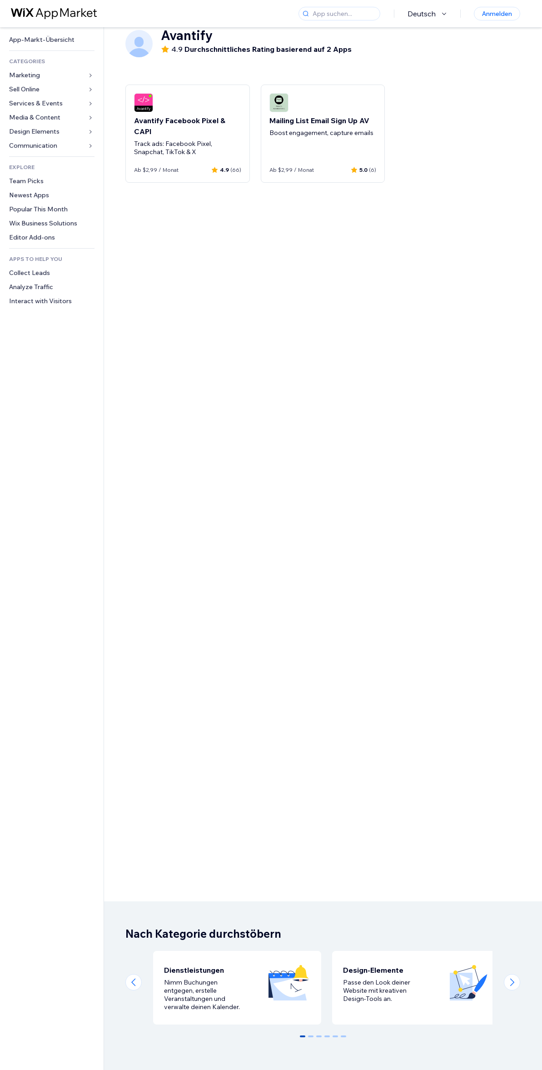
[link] (52, 40)
